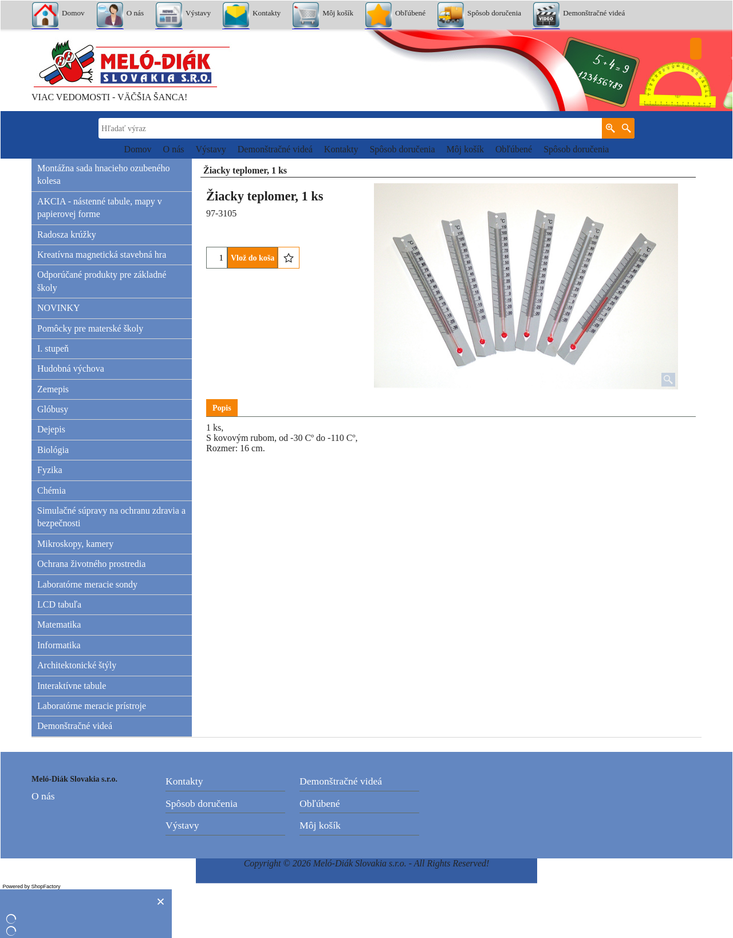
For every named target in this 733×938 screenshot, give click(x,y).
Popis (221, 408)
